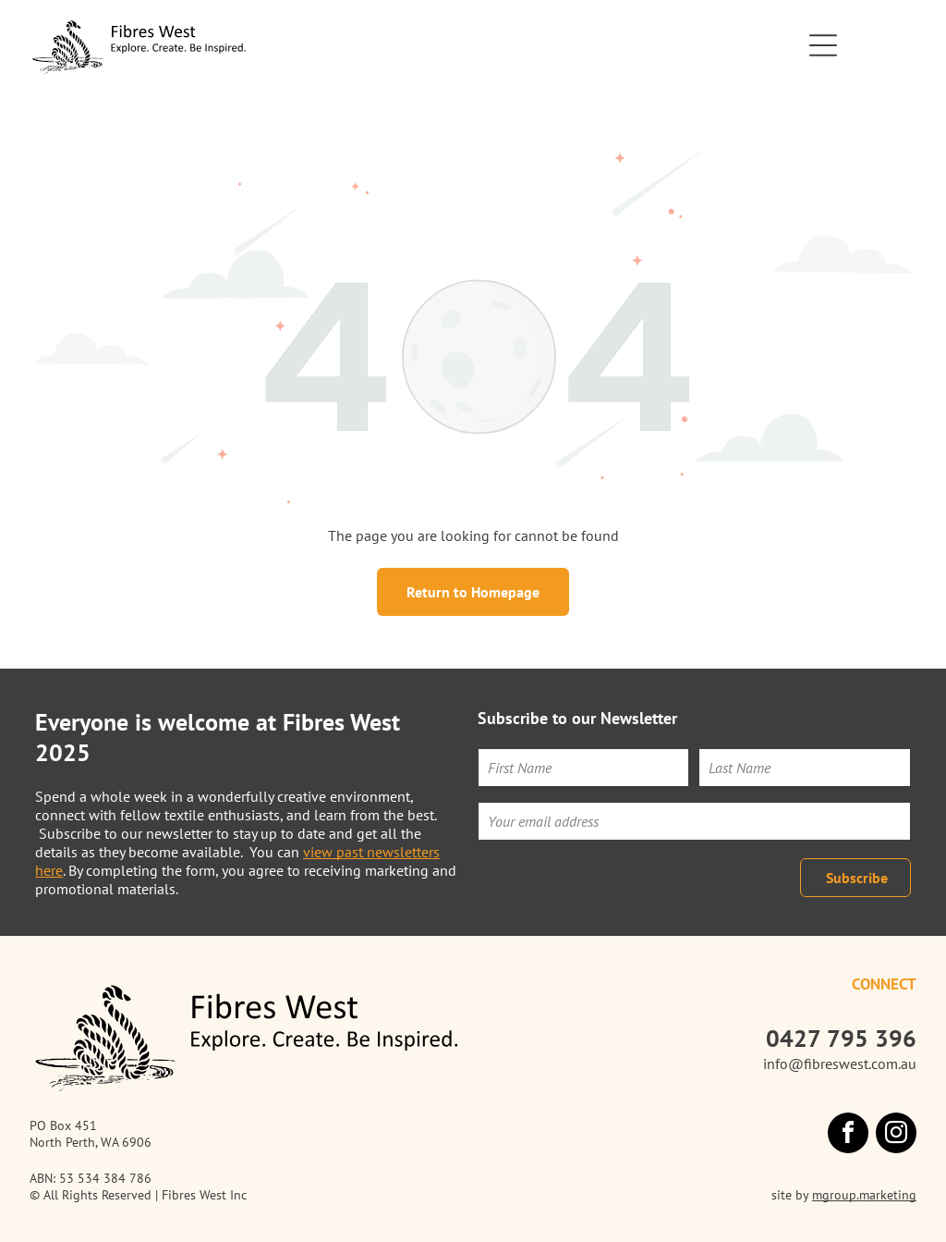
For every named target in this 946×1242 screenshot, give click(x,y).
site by (789, 1195)
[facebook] (848, 1135)
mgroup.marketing (864, 1195)
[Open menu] (823, 45)
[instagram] (896, 1135)
